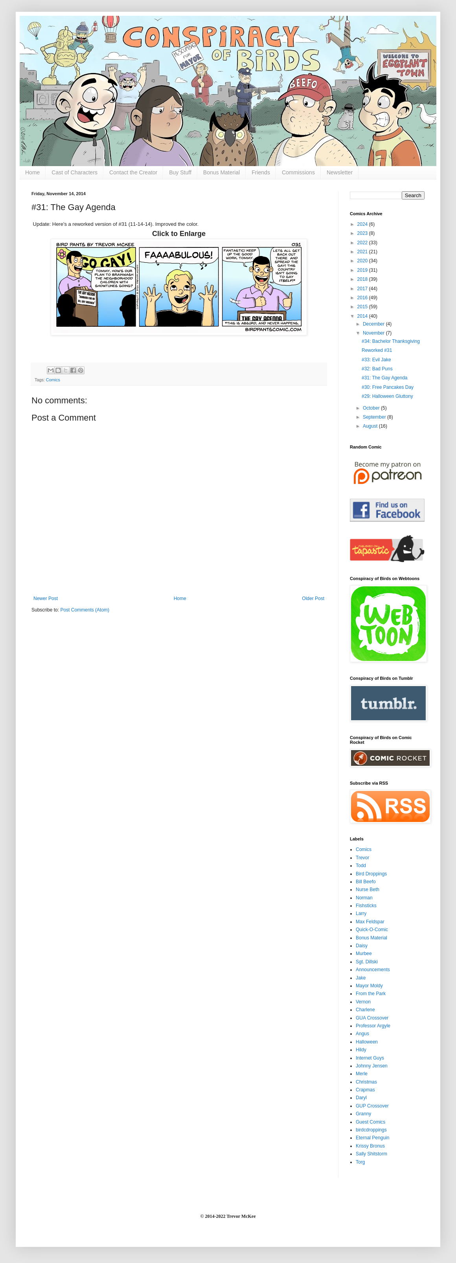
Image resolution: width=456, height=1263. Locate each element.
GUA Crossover (372, 1018)
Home (32, 172)
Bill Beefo (366, 881)
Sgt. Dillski (367, 962)
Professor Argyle (373, 1026)
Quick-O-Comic (372, 929)
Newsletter (340, 172)
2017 (363, 288)
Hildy (361, 1049)
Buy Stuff (180, 172)
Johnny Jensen (372, 1066)
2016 (363, 297)
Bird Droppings (371, 874)
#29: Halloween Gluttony (387, 396)
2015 (363, 306)
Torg (360, 1162)
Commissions (298, 172)
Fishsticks (366, 905)
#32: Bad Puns (377, 369)
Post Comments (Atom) (84, 610)
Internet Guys (370, 1058)
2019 (363, 270)
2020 (363, 261)
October (372, 408)
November (374, 333)
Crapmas (365, 1090)
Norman (364, 898)
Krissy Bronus (370, 1146)
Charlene (365, 1009)
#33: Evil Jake (376, 359)
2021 (363, 251)
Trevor (362, 857)
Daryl (361, 1097)
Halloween (367, 1042)
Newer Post (45, 598)
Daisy (362, 945)
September (375, 417)
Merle (362, 1073)
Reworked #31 (377, 350)
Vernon (363, 1002)
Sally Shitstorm (371, 1154)
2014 (363, 316)
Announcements (373, 969)
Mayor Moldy (369, 985)
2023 (363, 233)
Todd (361, 865)
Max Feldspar (370, 921)
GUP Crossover (372, 1106)
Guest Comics (370, 1122)
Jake (361, 978)
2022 (363, 242)
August (371, 426)
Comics (53, 379)
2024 (363, 224)
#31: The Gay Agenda (385, 378)
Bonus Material (221, 172)
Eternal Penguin (372, 1137)
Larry (361, 913)
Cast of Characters (74, 172)
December (374, 324)
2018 (363, 279)
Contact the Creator (133, 172)
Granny (363, 1114)
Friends (261, 172)
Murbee (364, 953)
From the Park (371, 993)
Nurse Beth (367, 889)
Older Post (313, 598)
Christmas (366, 1082)
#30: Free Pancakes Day (388, 387)
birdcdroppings (371, 1130)
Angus (362, 1033)
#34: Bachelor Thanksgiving (391, 341)
